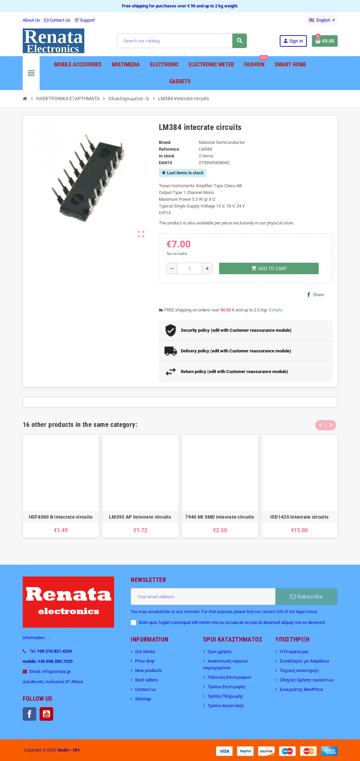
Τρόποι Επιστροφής (227, 686)
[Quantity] (190, 268)
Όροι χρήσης (220, 651)
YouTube (46, 714)
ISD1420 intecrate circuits (299, 517)
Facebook (29, 714)
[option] (61, 489)
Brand (164, 142)
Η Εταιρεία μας (294, 651)
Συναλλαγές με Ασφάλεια (304, 661)
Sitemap (143, 698)
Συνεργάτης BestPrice (301, 689)
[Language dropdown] (322, 20)
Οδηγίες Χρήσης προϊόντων (307, 679)
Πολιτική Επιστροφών (229, 677)
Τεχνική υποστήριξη (299, 670)
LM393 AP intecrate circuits (140, 517)
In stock (166, 155)
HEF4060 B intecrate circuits (61, 517)
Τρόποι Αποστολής (226, 705)
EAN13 (165, 162)
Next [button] (331, 423)
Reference (169, 149)
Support (85, 20)
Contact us (145, 689)
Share (315, 294)
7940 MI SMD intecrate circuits (219, 517)
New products (148, 670)
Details (275, 309)
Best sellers (146, 679)
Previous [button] (320, 423)
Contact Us (57, 20)
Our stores (145, 651)
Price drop (144, 661)
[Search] (182, 41)
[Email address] (203, 596)
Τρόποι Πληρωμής (225, 696)
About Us (31, 20)
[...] (48, 637)
